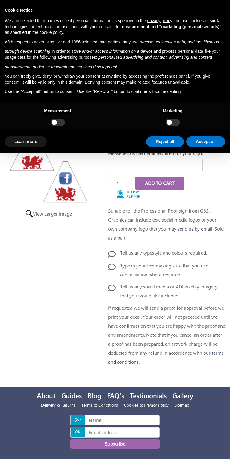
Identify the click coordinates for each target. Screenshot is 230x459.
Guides (71, 395)
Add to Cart (159, 183)
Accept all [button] (206, 141)
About (46, 395)
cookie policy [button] (51, 32)
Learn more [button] (25, 141)
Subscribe (115, 443)
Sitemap (182, 405)
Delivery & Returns (58, 405)
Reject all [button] (165, 141)
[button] (132, 194)
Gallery (182, 395)
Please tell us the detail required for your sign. (155, 153)
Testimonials (148, 395)
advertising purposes (76, 57)
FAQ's (115, 395)
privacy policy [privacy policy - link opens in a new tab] (159, 20)
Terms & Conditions (99, 405)
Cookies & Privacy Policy (146, 405)
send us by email (195, 228)
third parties (109, 42)
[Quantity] (120, 183)
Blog (94, 395)
